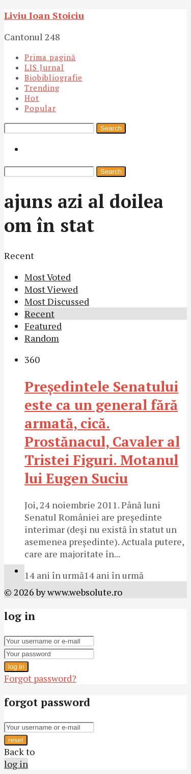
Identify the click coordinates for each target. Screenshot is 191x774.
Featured (43, 326)
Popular (40, 108)
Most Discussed (56, 301)
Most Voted (47, 277)
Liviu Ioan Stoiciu (44, 15)
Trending (42, 88)
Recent (39, 313)
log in (16, 666)
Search (111, 128)
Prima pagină (50, 57)
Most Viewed (51, 289)
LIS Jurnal (44, 67)
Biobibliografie (53, 77)
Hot (31, 98)
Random (41, 338)
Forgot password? (40, 678)
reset (15, 740)
